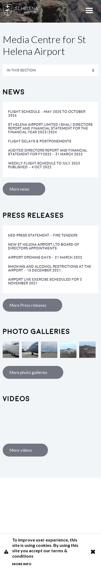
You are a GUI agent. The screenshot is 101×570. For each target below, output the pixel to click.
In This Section (21, 70)
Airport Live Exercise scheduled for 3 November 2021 (45, 281)
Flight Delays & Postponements (39, 141)
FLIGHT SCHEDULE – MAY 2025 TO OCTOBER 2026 (46, 113)
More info (22, 564)
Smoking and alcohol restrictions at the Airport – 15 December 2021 (49, 268)
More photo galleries (28, 372)
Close (92, 552)
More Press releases (27, 305)
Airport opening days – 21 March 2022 (45, 257)
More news (19, 189)
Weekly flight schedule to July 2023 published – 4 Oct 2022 (44, 165)
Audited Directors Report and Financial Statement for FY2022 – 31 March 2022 (47, 152)
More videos (20, 450)
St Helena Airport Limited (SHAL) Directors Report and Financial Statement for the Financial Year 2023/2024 (50, 128)
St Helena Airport (50, 506)
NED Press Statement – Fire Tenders (43, 235)
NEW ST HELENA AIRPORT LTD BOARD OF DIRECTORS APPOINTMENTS (43, 246)
